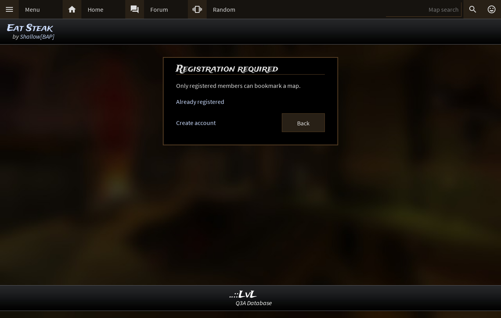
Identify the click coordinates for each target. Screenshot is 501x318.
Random (224, 9)
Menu (32, 9)
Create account (196, 123)
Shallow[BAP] (37, 36)
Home (95, 9)
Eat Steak (29, 28)
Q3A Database (254, 303)
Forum (159, 9)
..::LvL (243, 295)
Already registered (200, 101)
